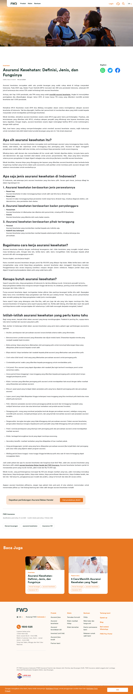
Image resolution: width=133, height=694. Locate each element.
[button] (23, 3)
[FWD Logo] (14, 4)
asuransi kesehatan (30, 526)
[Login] (111, 3)
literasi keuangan (11, 526)
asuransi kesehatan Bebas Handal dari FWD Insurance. (40, 465)
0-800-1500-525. (22, 633)
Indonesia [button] (41, 617)
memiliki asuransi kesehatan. (60, 94)
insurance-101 (47, 526)
